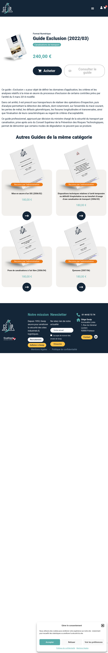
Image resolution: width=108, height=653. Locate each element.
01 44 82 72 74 (88, 315)
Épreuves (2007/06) (81, 270)
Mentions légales (82, 648)
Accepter (50, 642)
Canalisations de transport (46, 44)
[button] (102, 625)
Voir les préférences (94, 642)
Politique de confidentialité (65, 648)
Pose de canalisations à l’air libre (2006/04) (26, 270)
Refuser (71, 642)
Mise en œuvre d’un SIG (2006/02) (27, 193)
